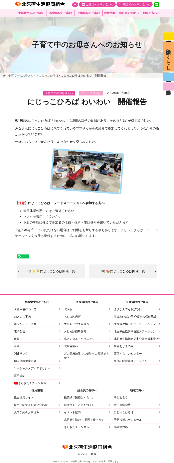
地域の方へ (150, 13)
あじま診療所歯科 (75, 331)
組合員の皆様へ (129, 13)
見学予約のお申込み (26, 412)
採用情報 (109, 13)
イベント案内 (72, 412)
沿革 (17, 346)
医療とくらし (168, 57)
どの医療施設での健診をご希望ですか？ (86, 355)
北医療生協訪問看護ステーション (135, 331)
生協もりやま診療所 (76, 324)
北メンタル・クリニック (79, 338)
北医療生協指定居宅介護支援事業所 (136, 338)
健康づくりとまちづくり (79, 404)
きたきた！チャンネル (30, 383)
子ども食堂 (121, 397)
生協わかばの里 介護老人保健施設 (135, 316)
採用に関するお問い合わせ (31, 404)
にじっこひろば (123, 412)
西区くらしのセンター (128, 353)
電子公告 (19, 331)
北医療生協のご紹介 (31, 13)
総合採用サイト (24, 397)
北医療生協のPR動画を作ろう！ (84, 419)
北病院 (68, 309)
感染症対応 (168, 36)
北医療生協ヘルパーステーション (135, 324)
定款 (17, 338)
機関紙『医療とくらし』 (79, 397)
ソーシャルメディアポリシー (32, 368)
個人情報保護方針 (25, 361)
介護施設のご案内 (88, 13)
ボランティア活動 (25, 324)
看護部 (168, 86)
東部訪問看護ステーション (130, 361)
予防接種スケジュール (128, 419)
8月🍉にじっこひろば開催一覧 (123, 271)
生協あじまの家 (123, 346)
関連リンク (21, 353)
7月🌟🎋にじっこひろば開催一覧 (51, 271)
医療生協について (25, 309)
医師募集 (168, 77)
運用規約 (19, 375)
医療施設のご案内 (60, 13)
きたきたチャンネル (76, 427)
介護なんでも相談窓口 (128, 309)
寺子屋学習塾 (122, 404)
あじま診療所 (72, 316)
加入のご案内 (22, 316)
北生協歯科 (71, 346)
